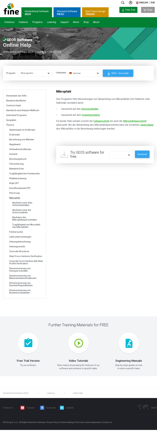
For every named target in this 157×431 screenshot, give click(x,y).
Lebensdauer (147, 124)
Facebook (51, 408)
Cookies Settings (66, 423)
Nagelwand (14, 144)
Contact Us (107, 423)
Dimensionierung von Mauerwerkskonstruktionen (22, 276)
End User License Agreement (88, 423)
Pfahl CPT (14, 183)
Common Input (13, 105)
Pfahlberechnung (17, 178)
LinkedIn (69, 408)
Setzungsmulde (17, 246)
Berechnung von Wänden (21, 139)
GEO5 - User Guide (118, 73)
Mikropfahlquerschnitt (134, 121)
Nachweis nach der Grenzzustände (21, 211)
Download (142, 154)
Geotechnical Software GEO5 (18, 52)
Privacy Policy (52, 423)
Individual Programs (16, 115)
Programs (37, 22)
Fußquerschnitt (101, 121)
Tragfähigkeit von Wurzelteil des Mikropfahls (26, 225)
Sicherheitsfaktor (91, 115)
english (143, 2)
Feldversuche (16, 232)
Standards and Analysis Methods (22, 110)
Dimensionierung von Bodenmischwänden (20, 291)
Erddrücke (14, 134)
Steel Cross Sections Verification (25, 256)
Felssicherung (16, 164)
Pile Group (14, 193)
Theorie (10, 125)
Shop (86, 22)
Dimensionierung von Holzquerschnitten (20, 269)
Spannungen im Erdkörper (22, 130)
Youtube (30, 408)
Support (64, 22)
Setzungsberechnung (20, 241)
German (77, 73)
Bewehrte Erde (16, 168)
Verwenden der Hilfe (16, 96)
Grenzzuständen (89, 108)
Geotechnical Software (37, 13)
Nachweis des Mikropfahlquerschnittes (24, 218)
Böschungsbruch (17, 159)
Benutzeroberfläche (16, 100)
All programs (27, 73)
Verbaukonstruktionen (20, 149)
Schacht (13, 154)
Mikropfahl (14, 198)
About (96, 22)
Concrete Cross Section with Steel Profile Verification (26, 262)
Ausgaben (11, 120)
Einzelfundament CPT (19, 188)
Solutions (9, 22)
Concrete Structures (19, 251)
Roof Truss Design (95, 13)
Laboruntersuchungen (20, 237)
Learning (51, 22)
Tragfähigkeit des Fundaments (24, 173)
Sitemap (41, 423)
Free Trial (128, 9)
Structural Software (67, 13)
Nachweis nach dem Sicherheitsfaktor (22, 204)
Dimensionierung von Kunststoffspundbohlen (21, 284)
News (76, 22)
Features (23, 22)
